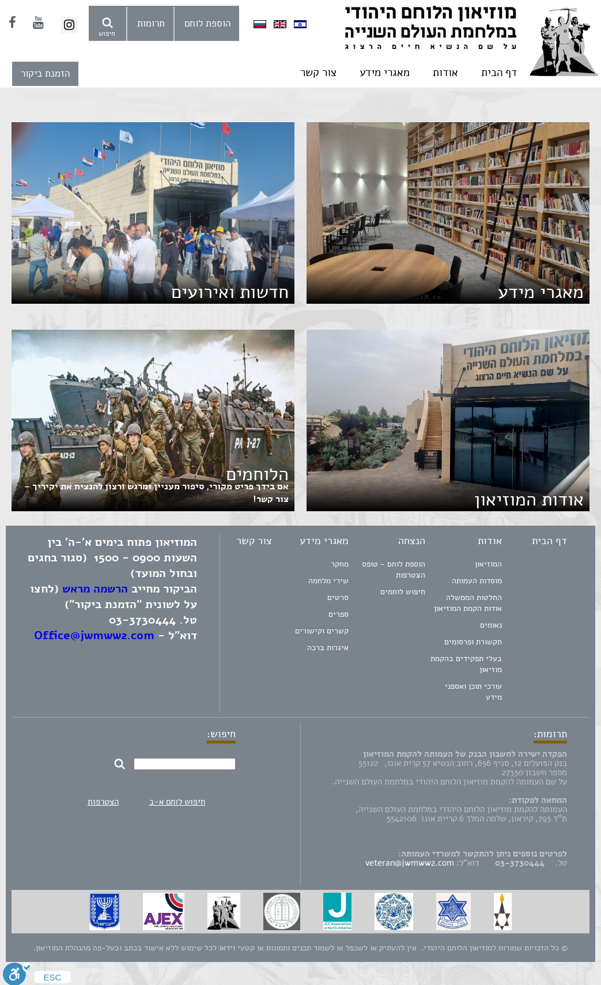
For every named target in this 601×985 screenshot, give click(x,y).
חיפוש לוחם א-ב (177, 801)
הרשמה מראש (95, 589)
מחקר (340, 563)
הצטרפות (103, 801)
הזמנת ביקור (45, 73)
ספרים (338, 614)
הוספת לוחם (207, 23)
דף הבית (499, 72)
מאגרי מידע (385, 72)
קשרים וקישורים (322, 630)
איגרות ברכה (328, 647)
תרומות (151, 23)
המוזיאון (488, 563)
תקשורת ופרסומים (473, 641)
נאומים (491, 625)
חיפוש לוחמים (402, 591)
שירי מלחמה (328, 580)
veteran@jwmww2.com (409, 863)
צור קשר (318, 72)
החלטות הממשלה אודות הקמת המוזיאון (468, 603)
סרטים (338, 597)
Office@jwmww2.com (94, 635)
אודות (445, 72)
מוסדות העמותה (477, 580)
